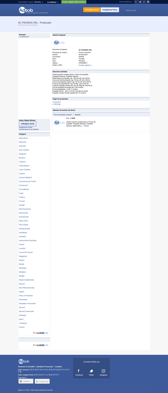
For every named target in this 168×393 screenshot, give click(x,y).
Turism (22, 327)
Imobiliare (23, 233)
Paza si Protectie (26, 296)
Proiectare (23, 299)
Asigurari (22, 154)
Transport (23, 323)
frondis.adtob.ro (85, 65)
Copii (21, 193)
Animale (22, 146)
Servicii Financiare (26, 311)
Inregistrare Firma (110, 10)
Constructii (23, 185)
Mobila (21, 276)
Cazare (22, 173)
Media (21, 264)
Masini (21, 260)
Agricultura (23, 138)
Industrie (22, 236)
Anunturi (57, 102)
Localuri (22, 248)
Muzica (22, 284)
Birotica (22, 158)
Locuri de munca (26, 252)
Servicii (22, 307)
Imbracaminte (24, 229)
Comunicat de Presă (27, 181)
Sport (21, 319)
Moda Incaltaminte (26, 280)
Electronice (23, 213)
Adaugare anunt (91, 10)
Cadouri (22, 162)
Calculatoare (24, 166)
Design (22, 205)
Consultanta (24, 189)
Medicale (22, 268)
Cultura (22, 197)
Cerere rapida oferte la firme (74, 2)
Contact (58, 367)
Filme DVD (23, 221)
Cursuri (22, 201)
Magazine (23, 256)
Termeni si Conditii (26, 367)
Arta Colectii (24, 150)
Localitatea (51, 2)
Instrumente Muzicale (27, 240)
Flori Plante (23, 225)
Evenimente (24, 217)
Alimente (22, 142)
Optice (21, 292)
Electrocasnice (25, 209)
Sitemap (57, 104)
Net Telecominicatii (26, 288)
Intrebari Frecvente (44, 367)
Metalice (22, 272)
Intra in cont (131, 10)
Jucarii (21, 244)
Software (22, 315)
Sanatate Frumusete (27, 303)
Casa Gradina (24, 170)
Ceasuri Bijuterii (25, 177)
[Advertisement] (28, 79)
